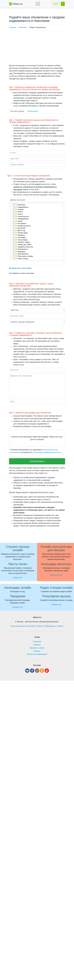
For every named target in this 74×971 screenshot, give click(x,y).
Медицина (21, 251)
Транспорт (21, 205)
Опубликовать (37, 461)
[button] (38, 4)
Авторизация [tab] (32, 111)
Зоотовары (22, 237)
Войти (55, 4)
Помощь (37, 651)
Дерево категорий (17, 200)
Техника (21, 209)
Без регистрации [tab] (17, 111)
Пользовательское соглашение (23, 626)
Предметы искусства (25, 247)
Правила (37, 645)
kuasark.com (56, 604)
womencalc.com (56, 575)
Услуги (20, 214)
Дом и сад (21, 230)
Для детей (21, 228)
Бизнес (20, 221)
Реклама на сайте (37, 648)
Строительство (23, 216)
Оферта (40, 626)
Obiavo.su (18, 4)
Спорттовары (22, 240)
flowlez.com (17, 578)
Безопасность (23, 249)
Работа (20, 212)
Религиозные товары (25, 256)
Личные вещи (23, 233)
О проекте (37, 641)
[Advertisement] (36, 47)
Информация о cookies (53, 626)
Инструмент (22, 223)
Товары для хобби (24, 244)
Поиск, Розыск (23, 258)
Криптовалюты (23, 254)
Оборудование (23, 219)
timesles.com (18, 607)
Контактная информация (37, 654)
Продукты (21, 235)
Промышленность (24, 226)
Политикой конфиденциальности (47, 452)
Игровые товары (24, 242)
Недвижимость (23, 207)
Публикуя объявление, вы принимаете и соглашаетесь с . (35, 451)
